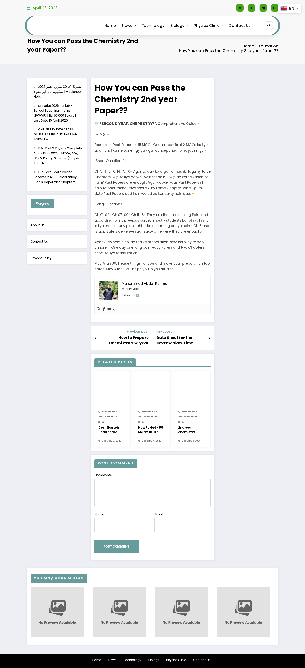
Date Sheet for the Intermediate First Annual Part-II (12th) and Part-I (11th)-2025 (179, 340)
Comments (152, 489)
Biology (178, 25)
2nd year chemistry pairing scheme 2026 (191, 430)
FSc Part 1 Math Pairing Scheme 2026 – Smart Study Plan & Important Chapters (55, 177)
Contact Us (240, 25)
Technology (152, 25)
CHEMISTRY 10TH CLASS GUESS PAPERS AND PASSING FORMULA (55, 134)
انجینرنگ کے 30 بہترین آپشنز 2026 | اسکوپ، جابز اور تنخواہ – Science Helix (58, 91)
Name (121, 522)
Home (109, 25)
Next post (164, 331)
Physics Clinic (207, 25)
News (128, 25)
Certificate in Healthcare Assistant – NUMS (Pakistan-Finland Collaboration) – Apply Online (110, 430)
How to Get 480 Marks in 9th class (150, 430)
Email (181, 522)
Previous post (138, 331)
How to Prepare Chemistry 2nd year (129, 340)
